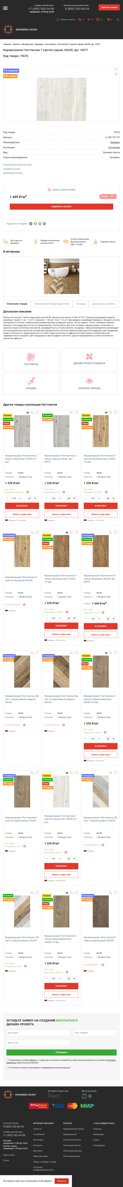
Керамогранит (70, 1134)
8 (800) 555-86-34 (77, 9)
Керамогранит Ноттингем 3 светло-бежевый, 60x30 (21, 579)
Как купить (38, 1140)
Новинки (97, 1129)
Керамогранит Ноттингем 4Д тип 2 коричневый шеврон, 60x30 (61, 699)
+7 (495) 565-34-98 (41, 9)
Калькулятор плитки (13, 173)
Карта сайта (9, 1155)
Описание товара (17, 303)
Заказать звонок (109, 7)
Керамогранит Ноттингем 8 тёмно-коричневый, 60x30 (99, 939)
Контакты (37, 1145)
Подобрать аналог (11, 168)
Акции (96, 1140)
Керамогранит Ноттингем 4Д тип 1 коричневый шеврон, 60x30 (22, 699)
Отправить (61, 1052)
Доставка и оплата (103, 303)
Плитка (16, 44)
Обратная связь (40, 1156)
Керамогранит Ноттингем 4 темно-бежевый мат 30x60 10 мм (60, 578)
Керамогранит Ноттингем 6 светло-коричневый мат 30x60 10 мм (99, 699)
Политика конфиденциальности (43, 1168)
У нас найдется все (104, 1123)
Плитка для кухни (71, 1156)
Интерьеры (98, 1134)
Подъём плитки (107, 242)
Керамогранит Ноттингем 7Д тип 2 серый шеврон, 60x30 (22, 939)
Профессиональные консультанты (50, 241)
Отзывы (81, 303)
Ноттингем (50, 44)
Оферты (33, 1060)
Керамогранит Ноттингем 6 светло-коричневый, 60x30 (21, 819)
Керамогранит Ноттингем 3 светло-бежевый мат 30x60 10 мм (100, 458)
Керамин (39, 44)
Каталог (67, 1123)
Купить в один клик (22, 514)
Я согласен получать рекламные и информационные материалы (39, 1067)
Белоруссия (27, 44)
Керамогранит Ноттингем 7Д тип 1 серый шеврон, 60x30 (100, 819)
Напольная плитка (72, 1140)
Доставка (37, 1151)
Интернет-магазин (43, 1123)
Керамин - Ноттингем (15, 520)
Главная (7, 44)
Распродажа (99, 1145)
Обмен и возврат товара (44, 1162)
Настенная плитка (72, 1145)
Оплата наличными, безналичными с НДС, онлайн (79, 241)
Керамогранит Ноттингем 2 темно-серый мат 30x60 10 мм (21, 458)
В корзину (22, 506)
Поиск (6, 1160)
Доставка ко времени (16, 241)
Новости (37, 1129)
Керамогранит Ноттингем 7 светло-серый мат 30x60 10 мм (60, 819)
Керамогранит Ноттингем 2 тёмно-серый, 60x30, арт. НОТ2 (60, 458)
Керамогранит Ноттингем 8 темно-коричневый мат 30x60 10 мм (60, 939)
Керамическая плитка (73, 1129)
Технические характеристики (51, 303)
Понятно (61, 1181)
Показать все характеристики (17, 164)
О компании (39, 1134)
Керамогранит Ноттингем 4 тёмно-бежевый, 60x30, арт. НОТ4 (100, 578)
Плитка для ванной (72, 1151)
